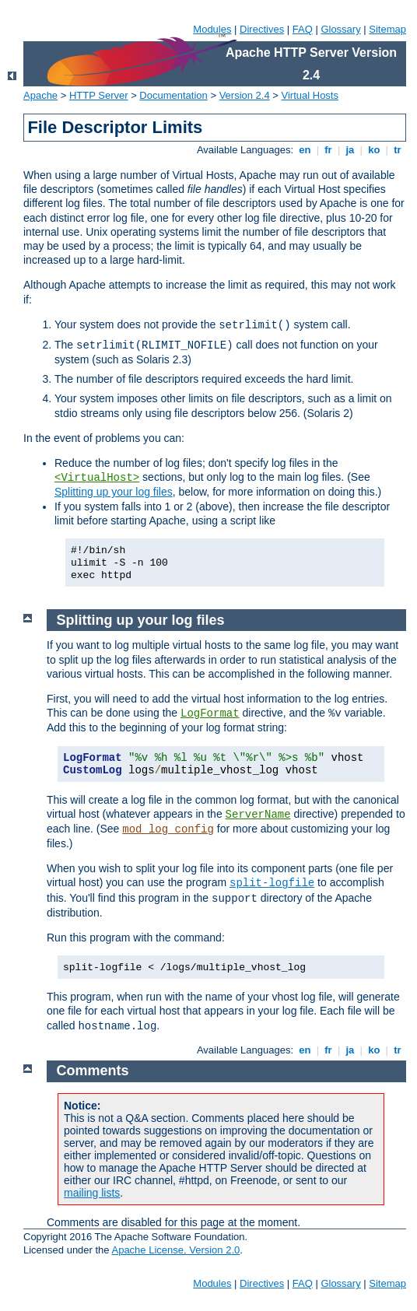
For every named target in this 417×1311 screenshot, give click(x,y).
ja (350, 150)
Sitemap (387, 29)
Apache (40, 95)
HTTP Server (98, 95)
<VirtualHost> (96, 477)
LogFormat (210, 713)
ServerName (258, 814)
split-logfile (272, 883)
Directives (262, 29)
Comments (93, 1070)
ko (374, 150)
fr (328, 150)
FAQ (303, 29)
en (305, 150)
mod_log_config (168, 829)
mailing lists (92, 1193)
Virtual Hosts (310, 95)
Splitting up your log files (113, 491)
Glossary (340, 29)
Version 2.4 (244, 95)
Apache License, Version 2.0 (175, 1250)
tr (398, 150)
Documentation (173, 95)
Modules (212, 29)
